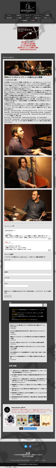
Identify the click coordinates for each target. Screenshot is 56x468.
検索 (10, 304)
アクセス (28, 18)
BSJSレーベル (47, 18)
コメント (7, 259)
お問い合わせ (38, 18)
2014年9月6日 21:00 (9, 231)
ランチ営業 (18, 18)
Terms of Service (40, 462)
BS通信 (47, 15)
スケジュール (28, 15)
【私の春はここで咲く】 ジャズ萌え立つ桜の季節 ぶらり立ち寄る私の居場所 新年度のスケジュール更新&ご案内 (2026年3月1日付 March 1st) (28, 45)
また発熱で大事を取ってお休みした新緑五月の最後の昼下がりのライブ (29, 376)
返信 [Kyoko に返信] (49, 250)
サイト (6, 285)
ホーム (9, 15)
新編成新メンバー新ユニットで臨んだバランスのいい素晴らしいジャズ (29, 386)
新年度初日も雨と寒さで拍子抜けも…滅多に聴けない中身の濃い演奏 (29, 398)
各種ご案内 (9, 18)
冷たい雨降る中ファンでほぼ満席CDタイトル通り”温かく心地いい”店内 (28, 354)
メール (6, 279)
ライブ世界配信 (23, 20)
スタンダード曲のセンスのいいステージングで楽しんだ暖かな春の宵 (27, 344)
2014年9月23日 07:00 (9, 243)
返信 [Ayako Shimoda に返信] (49, 238)
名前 (6, 273)
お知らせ (19, 15)
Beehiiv (19, 396)
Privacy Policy (32, 462)
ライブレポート (37, 15)
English (33, 20)
